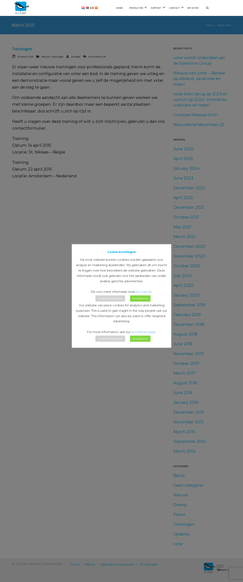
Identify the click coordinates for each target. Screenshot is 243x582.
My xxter (193, 7)
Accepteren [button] (140, 298)
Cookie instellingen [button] (110, 298)
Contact (174, 7)
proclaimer (144, 292)
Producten (136, 7)
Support (156, 7)
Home (119, 7)
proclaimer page (143, 332)
